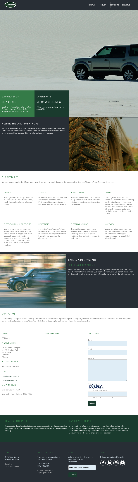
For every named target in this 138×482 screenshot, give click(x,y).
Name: (90, 340)
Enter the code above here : (98, 390)
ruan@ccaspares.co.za (10, 376)
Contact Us (126, 5)
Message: (91, 358)
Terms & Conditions (12, 466)
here (105, 398)
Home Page (91, 5)
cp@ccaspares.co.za (9, 380)
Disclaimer (8, 464)
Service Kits (114, 5)
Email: (90, 349)
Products (103, 5)
